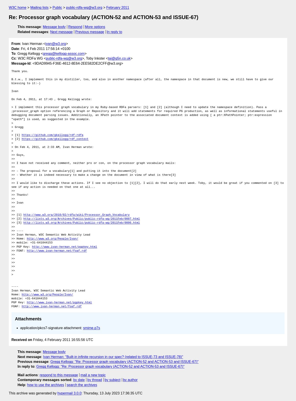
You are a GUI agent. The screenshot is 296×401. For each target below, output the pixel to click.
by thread (94, 380)
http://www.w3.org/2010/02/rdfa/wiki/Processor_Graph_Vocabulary (76, 215)
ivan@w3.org (55, 44)
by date (79, 380)
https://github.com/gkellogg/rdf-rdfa (52, 135)
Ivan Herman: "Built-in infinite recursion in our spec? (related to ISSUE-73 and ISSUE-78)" (113, 357)
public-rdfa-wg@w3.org (84, 7)
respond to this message (59, 375)
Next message (61, 32)
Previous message (89, 32)
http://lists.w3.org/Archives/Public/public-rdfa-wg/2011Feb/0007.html (81, 219)
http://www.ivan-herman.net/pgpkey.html (64, 247)
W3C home (17, 7)
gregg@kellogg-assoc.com (64, 53)
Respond (75, 27)
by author (130, 380)
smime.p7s (91, 328)
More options (95, 27)
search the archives (82, 385)
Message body (54, 27)
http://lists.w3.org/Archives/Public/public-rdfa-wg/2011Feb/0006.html (81, 223)
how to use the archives (45, 385)
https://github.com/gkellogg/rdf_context (55, 139)
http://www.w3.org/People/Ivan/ (52, 239)
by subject (112, 380)
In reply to (114, 32)
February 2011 (117, 7)
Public (57, 7)
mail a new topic (93, 375)
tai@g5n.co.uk (119, 58)
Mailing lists (39, 7)
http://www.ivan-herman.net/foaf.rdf (57, 251)
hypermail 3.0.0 (69, 393)
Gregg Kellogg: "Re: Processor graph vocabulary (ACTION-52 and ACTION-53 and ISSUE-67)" (124, 362)
